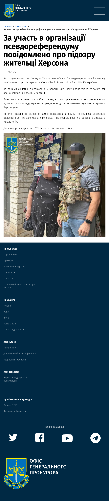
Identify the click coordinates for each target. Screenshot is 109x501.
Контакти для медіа (14, 329)
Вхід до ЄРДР (10, 405)
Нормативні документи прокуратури (16, 379)
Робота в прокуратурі (15, 266)
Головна (8, 26)
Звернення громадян (15, 359)
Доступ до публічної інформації (20, 353)
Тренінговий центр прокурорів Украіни (19, 286)
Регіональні (21, 26)
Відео (6, 311)
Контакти (8, 278)
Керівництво (10, 254)
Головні (7, 305)
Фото (6, 317)
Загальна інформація (15, 411)
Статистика (9, 272)
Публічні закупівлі (54, 427)
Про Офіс (8, 260)
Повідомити (10, 347)
